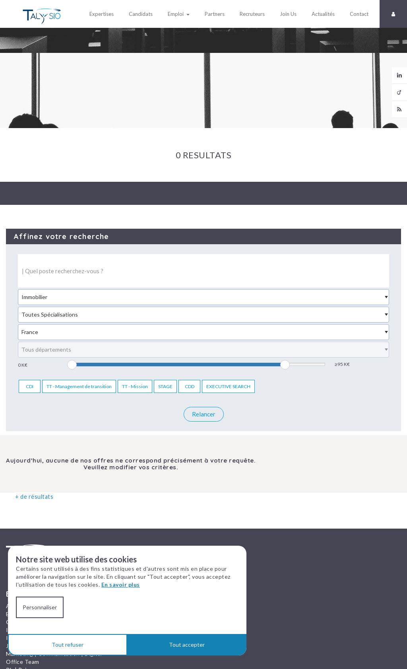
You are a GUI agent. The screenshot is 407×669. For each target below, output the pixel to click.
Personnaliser (40, 607)
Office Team (22, 659)
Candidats (138, 14)
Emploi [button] (176, 14)
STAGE (165, 386)
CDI (29, 386)
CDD (189, 386)
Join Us (285, 14)
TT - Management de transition (79, 386)
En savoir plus (120, 584)
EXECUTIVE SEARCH (228, 386)
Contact (356, 14)
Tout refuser (67, 644)
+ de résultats (31, 496)
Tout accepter (187, 644)
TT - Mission (135, 386)
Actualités (320, 14)
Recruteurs (249, 14)
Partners (212, 14)
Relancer (203, 414)
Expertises (99, 14)
